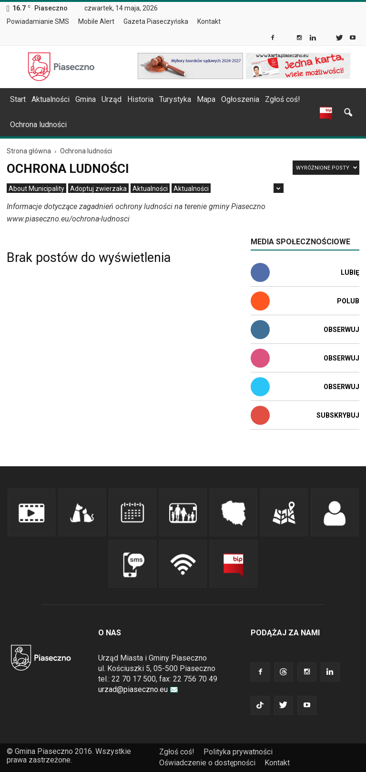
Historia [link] (140, 99)
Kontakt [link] (209, 21)
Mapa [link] (206, 99)
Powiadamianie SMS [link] (38, 21)
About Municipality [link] (234, 22)
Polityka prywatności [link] (238, 751)
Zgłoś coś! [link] (282, 99)
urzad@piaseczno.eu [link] (138, 689)
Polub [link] (348, 301)
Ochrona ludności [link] (38, 124)
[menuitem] (42, 22)
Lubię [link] (350, 272)
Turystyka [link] (175, 99)
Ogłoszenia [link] (240, 99)
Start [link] (18, 99)
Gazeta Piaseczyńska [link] (155, 21)
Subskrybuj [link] (337, 415)
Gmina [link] (85, 99)
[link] (273, 38)
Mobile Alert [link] (96, 21)
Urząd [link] (112, 99)
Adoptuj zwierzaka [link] (98, 188)
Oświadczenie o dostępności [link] (207, 762)
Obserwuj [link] (341, 329)
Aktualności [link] (50, 99)
